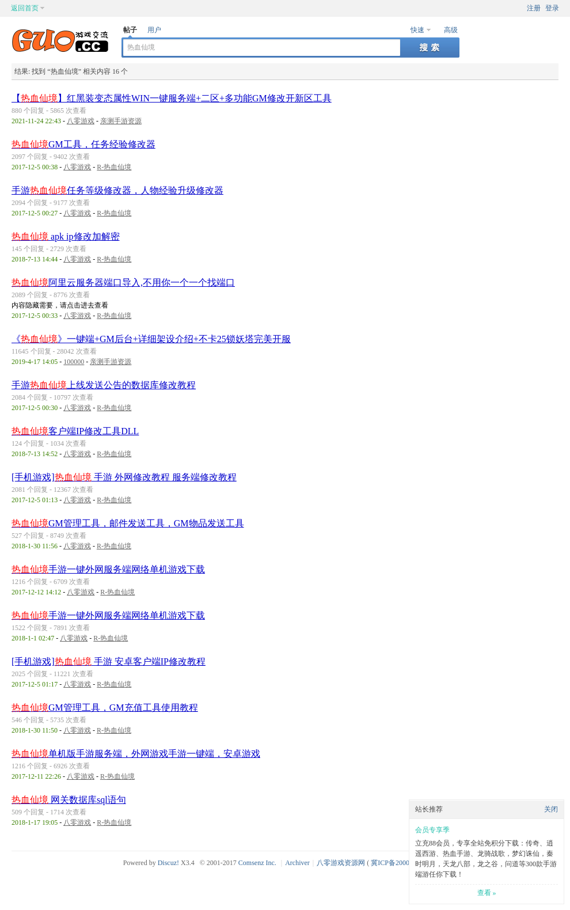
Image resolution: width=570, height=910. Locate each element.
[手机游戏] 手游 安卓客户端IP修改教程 (109, 661)
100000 (73, 362)
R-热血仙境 (114, 167)
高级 (451, 30)
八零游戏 (80, 121)
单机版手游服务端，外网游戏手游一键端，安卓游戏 (136, 754)
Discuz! (168, 863)
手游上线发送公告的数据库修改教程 (104, 385)
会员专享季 (432, 830)
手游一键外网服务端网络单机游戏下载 (108, 569)
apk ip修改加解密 (66, 236)
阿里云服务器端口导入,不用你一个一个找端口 (123, 282)
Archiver (297, 863)
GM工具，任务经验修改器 (83, 144)
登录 (552, 8)
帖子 (130, 30)
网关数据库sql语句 (69, 800)
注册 (534, 8)
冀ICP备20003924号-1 (403, 863)
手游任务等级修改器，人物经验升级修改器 (117, 190)
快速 (417, 30)
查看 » (486, 893)
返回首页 (25, 8)
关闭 (551, 809)
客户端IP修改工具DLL (75, 431)
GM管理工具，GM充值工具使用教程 (105, 707)
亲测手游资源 (121, 121)
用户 (154, 30)
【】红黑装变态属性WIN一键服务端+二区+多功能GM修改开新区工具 (172, 98)
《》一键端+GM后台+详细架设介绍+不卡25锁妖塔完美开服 (151, 339)
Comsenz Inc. (257, 863)
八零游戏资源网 (341, 863)
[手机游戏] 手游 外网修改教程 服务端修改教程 (124, 477)
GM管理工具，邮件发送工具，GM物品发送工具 (128, 523)
